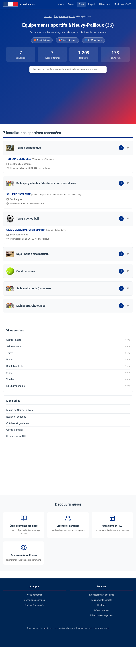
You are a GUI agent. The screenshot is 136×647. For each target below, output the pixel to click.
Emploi (91, 4)
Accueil (48, 16)
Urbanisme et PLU (16, 436)
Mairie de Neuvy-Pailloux (19, 410)
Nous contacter (34, 595)
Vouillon (68, 379)
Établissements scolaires (101, 595)
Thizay (68, 353)
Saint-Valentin (68, 346)
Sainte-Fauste (68, 339)
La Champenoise (68, 385)
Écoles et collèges (16, 416)
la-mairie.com (47, 628)
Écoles (71, 4)
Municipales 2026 (122, 4)
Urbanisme (104, 4)
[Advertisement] (68, 96)
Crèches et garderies (17, 423)
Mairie (61, 4)
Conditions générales (34, 600)
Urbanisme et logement (101, 615)
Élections (101, 605)
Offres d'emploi (14, 429)
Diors (68, 372)
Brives (68, 359)
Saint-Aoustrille (68, 366)
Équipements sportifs (64, 16)
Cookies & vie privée (34, 605)
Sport (81, 4)
